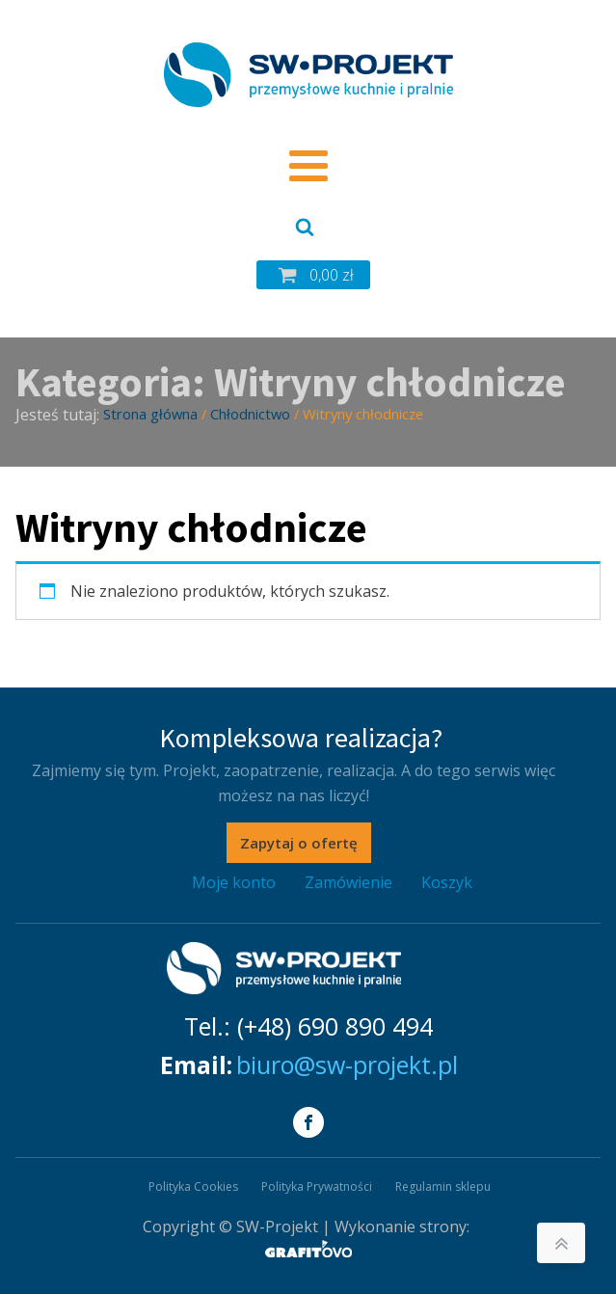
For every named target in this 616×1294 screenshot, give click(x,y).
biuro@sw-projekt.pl (347, 1064)
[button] (313, 274)
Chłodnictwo (250, 413)
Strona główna (150, 413)
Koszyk (446, 882)
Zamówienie (348, 882)
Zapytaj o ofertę (299, 842)
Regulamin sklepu (443, 1186)
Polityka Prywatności (316, 1186)
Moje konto (234, 882)
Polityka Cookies (193, 1186)
